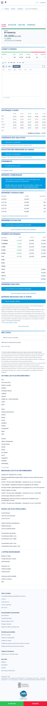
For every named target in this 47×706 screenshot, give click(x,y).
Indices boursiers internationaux (10, 523)
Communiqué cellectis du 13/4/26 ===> (12, 496)
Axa (2, 379)
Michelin (3, 388)
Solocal (3, 425)
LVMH (3, 402)
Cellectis (3, 393)
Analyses (21, 25)
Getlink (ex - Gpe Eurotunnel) (9, 399)
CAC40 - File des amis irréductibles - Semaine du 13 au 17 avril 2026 (21, 482)
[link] (13, 596)
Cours (3, 25)
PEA (2, 581)
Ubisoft (3, 447)
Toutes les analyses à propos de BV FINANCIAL (23, 293)
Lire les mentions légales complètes (9, 322)
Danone (3, 396)
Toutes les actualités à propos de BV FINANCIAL (23, 229)
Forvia (3, 420)
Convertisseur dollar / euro (8, 536)
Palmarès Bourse (6, 526)
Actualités (12, 25)
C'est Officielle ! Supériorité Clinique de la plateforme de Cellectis (19, 484)
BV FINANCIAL (10, 33)
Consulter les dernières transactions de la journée (14, 216)
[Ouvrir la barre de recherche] (36, 2)
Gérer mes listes (5, 346)
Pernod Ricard (5, 444)
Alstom (3, 417)
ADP (2, 434)
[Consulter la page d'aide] (38, 2)
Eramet (3, 414)
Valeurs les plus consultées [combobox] (10, 337)
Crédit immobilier (6, 569)
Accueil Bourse (5, 513)
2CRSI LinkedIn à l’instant (8, 490)
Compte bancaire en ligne (8, 558)
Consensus (31, 25)
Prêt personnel (5, 571)
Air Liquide (4, 452)
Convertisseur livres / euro (8, 543)
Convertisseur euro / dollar (8, 539)
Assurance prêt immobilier (8, 576)
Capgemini (4, 458)
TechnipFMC (5, 428)
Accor (3, 455)
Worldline (4, 460)
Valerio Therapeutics (7, 441)
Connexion (43, 2)
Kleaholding (4, 463)
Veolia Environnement (7, 412)
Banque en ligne (6, 556)
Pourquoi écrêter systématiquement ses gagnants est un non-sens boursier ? (23, 487)
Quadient (4, 423)
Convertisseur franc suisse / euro (10, 546)
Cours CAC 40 (5, 518)
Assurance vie (5, 566)
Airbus (3, 449)
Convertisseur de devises (8, 533)
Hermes (3, 438)
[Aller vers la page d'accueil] (5, 2)
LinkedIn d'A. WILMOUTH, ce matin (11, 474)
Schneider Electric (6, 391)
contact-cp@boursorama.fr (31, 187)
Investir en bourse (6, 579)
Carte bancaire (5, 561)
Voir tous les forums (23, 326)
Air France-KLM (5, 382)
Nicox (3, 404)
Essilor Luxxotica (6, 385)
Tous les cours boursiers (8, 516)
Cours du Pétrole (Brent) (8, 528)
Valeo (3, 431)
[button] (2, 2)
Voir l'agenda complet (7, 170)
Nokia (3, 409)
